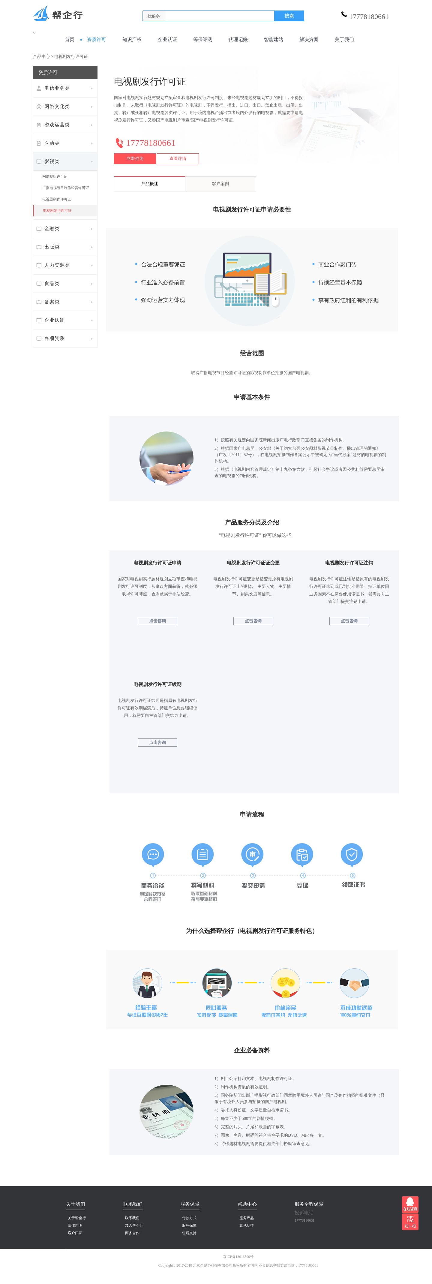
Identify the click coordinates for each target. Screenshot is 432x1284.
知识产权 (129, 39)
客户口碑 (75, 1233)
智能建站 (271, 39)
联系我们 (132, 1218)
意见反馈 (246, 1225)
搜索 (289, 15)
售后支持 (189, 1233)
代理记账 (236, 39)
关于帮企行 (77, 1218)
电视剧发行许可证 (57, 211)
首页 (68, 39)
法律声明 (75, 1225)
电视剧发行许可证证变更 (253, 562)
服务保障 (189, 1225)
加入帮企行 (134, 1225)
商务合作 (132, 1233)
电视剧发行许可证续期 (158, 684)
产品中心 (41, 56)
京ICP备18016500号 (238, 1257)
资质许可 (94, 39)
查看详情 (178, 158)
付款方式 (189, 1218)
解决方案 (306, 39)
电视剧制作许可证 (56, 199)
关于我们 (342, 39)
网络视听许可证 (55, 176)
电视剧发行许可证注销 (349, 562)
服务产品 (246, 1218)
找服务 (154, 16)
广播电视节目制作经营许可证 (65, 188)
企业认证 (165, 39)
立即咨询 (135, 158)
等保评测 (200, 39)
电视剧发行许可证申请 (158, 562)
